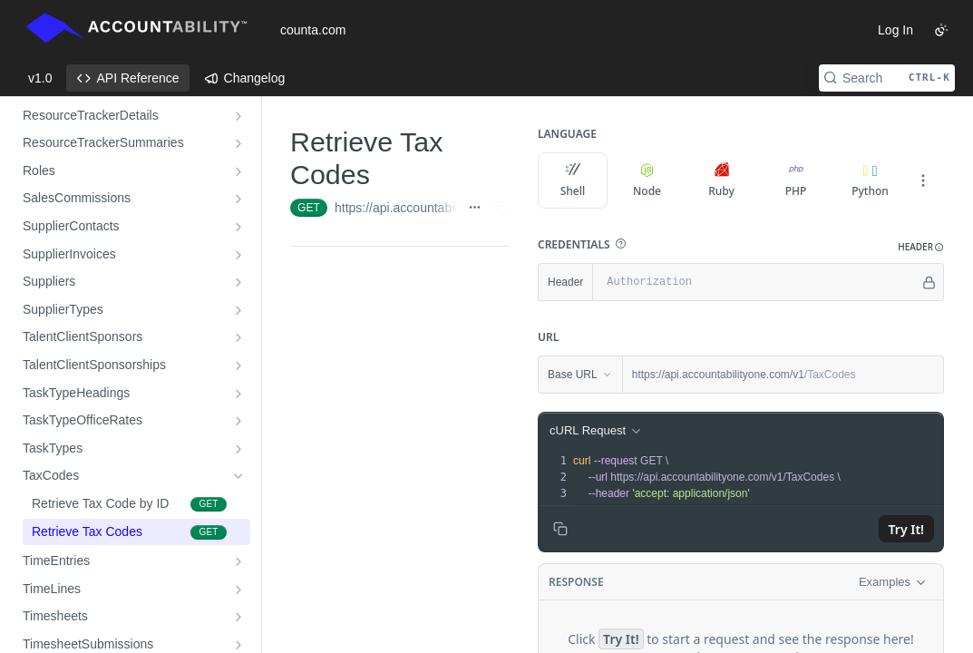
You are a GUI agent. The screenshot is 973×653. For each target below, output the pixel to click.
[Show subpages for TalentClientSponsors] (238, 337)
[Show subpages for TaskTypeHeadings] (238, 393)
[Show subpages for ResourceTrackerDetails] (238, 116)
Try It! (906, 529)
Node (647, 180)
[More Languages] (923, 180)
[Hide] (929, 282)
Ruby (721, 180)
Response (576, 582)
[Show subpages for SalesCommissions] (238, 198)
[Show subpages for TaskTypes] (238, 449)
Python (870, 191)
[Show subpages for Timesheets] (238, 616)
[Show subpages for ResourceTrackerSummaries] (238, 143)
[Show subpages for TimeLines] (238, 589)
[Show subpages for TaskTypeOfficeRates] (238, 421)
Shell (573, 180)
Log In (895, 30)
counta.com (312, 30)
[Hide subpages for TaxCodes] (238, 476)
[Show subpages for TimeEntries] (238, 561)
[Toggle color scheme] (941, 30)
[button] (620, 244)
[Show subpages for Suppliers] (238, 282)
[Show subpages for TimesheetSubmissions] (238, 645)
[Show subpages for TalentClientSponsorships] (238, 365)
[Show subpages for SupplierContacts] (238, 226)
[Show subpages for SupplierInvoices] (238, 255)
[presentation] (756, 477)
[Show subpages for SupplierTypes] (238, 310)
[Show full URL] (474, 208)
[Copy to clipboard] (560, 528)
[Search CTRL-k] (887, 78)
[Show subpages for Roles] (238, 171)
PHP (796, 180)
